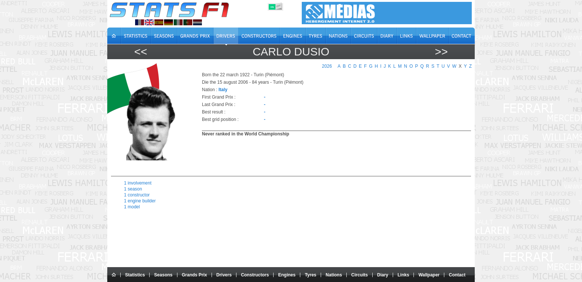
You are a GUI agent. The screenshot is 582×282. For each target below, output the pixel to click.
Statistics (135, 275)
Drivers (224, 275)
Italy (223, 89)
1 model (132, 206)
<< (140, 51)
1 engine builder (140, 201)
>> (441, 51)
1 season (133, 189)
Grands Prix (194, 275)
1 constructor (137, 195)
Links (403, 275)
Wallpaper (428, 275)
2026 (327, 66)
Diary (382, 275)
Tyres (310, 275)
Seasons (163, 275)
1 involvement (137, 183)
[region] (332, 155)
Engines (286, 275)
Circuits (359, 275)
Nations (334, 275)
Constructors (255, 275)
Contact (457, 275)
